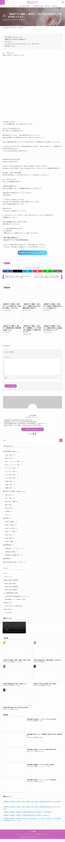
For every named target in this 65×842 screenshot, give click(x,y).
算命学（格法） (10, 538)
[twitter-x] (31, 434)
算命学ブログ (8, 605)
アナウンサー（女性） (11, 471)
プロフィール (8, 577)
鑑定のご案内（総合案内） (11, 581)
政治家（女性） (10, 484)
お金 (7, 515)
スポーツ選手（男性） (12, 474)
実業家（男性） (10, 488)
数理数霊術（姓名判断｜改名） (14, 555)
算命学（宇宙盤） (10, 541)
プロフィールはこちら (32, 429)
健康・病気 (9, 505)
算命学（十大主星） (11, 528)
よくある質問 (8, 615)
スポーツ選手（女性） (11, 478)
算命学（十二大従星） (11, 531)
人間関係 (8, 511)
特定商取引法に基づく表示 (42, 837)
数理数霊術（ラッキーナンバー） (14, 548)
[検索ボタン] (62, 2)
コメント (7, 357)
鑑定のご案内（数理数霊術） (12, 588)
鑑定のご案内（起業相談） (11, 591)
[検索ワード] (32, 440)
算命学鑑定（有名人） (12, 451)
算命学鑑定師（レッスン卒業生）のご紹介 (15, 601)
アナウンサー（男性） (11, 468)
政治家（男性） (10, 481)
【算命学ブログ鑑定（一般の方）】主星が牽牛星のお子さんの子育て (22, 815)
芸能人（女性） (10, 458)
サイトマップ (20, 837)
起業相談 (8, 559)
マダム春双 (56, 804)
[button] (7, 271)
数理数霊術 (9, 545)
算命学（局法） (10, 535)
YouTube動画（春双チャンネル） (15, 562)
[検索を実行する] (60, 440)
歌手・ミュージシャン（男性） (14, 461)
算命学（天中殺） (11, 525)
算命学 (8, 518)
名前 (5, 378)
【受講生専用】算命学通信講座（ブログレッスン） (17, 598)
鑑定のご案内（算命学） (11, 584)
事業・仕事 (9, 508)
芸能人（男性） (10, 455)
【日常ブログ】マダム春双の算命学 (14, 608)
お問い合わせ (8, 612)
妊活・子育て (9, 498)
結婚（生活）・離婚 (11, 501)
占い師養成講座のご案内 (11, 594)
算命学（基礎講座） (11, 522)
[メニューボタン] (2, 2)
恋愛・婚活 (7, 19)
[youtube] (33, 434)
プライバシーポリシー (29, 837)
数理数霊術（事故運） (11, 552)
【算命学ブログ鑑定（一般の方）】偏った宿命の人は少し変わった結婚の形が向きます (27, 804)
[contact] (35, 434)
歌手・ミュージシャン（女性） (14, 464)
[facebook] (29, 434)
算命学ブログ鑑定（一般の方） (15, 491)
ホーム (6, 573)
